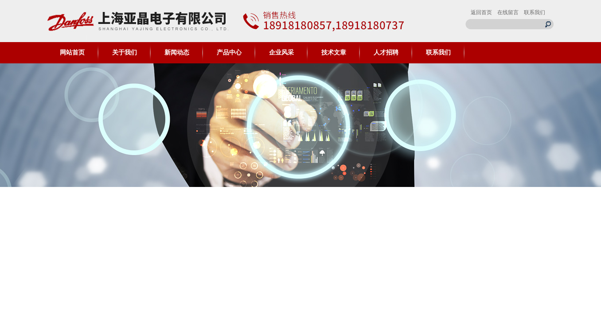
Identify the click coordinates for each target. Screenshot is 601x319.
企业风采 (281, 52)
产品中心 (229, 52)
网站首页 (72, 52)
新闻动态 (176, 52)
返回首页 (481, 12)
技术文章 (333, 52)
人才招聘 (386, 52)
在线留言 (508, 12)
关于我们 (124, 52)
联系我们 (534, 12)
